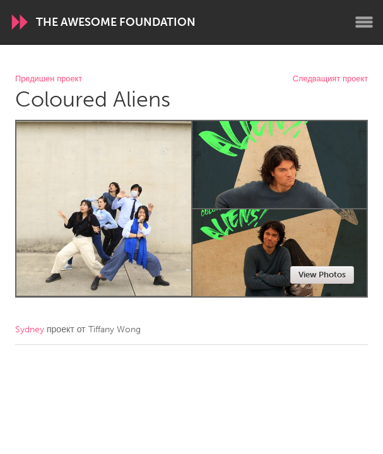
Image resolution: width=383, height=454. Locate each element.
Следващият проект (330, 79)
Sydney (29, 329)
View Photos (322, 274)
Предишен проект (48, 79)
